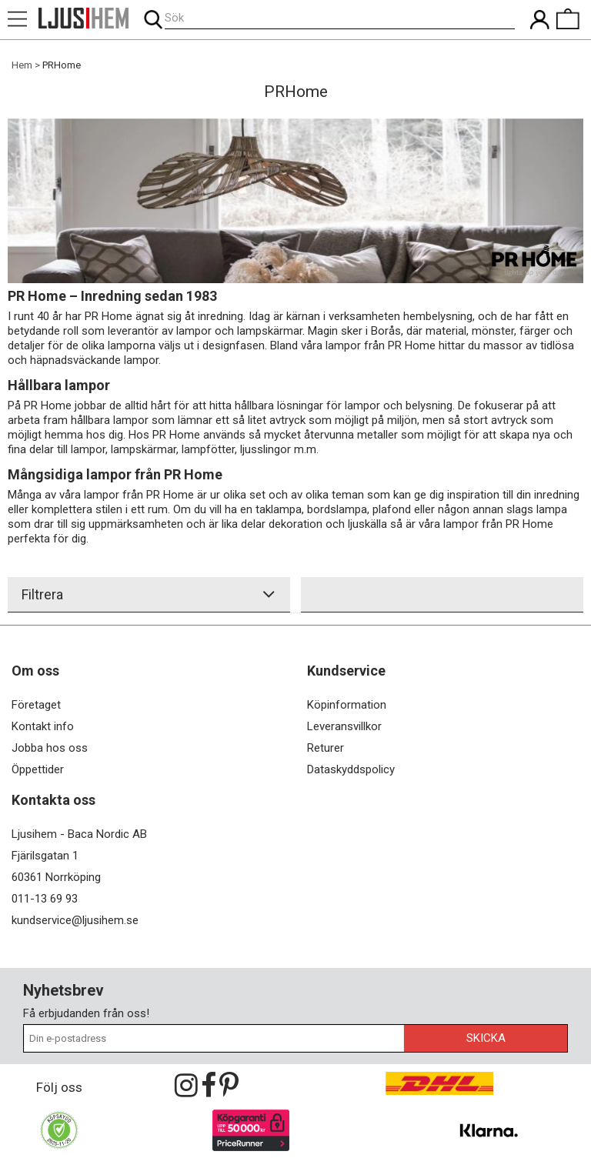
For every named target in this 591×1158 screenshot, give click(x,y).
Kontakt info (43, 726)
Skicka (486, 1038)
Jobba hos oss (50, 748)
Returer (325, 748)
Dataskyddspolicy (351, 769)
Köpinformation (346, 705)
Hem (22, 65)
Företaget (36, 705)
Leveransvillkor (344, 726)
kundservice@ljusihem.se (75, 920)
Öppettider (38, 769)
